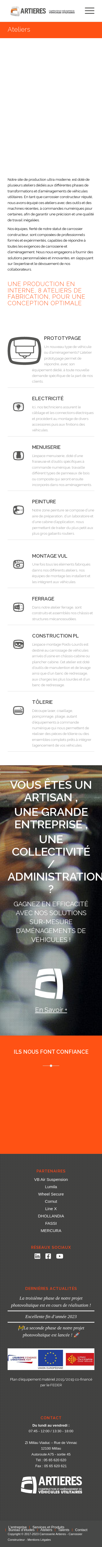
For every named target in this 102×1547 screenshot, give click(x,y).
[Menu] (86, 11)
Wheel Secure (51, 1194)
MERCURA (51, 1230)
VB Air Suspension (51, 1179)
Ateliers (19, 29)
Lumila (51, 1186)
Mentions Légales (39, 1539)
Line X (51, 1208)
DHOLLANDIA (51, 1216)
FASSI (51, 1223)
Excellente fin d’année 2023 (51, 1316)
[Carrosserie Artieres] (42, 11)
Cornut (51, 1201)
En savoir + (51, 1010)
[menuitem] (86, 11)
